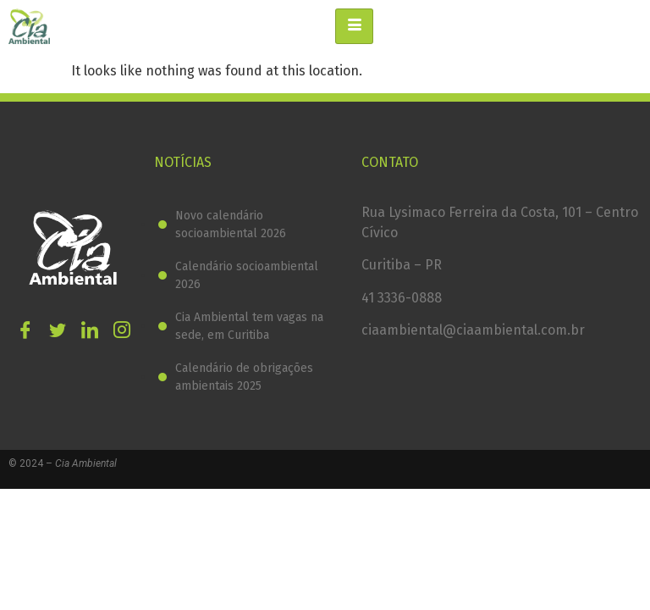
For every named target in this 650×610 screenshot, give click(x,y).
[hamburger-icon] (354, 26)
